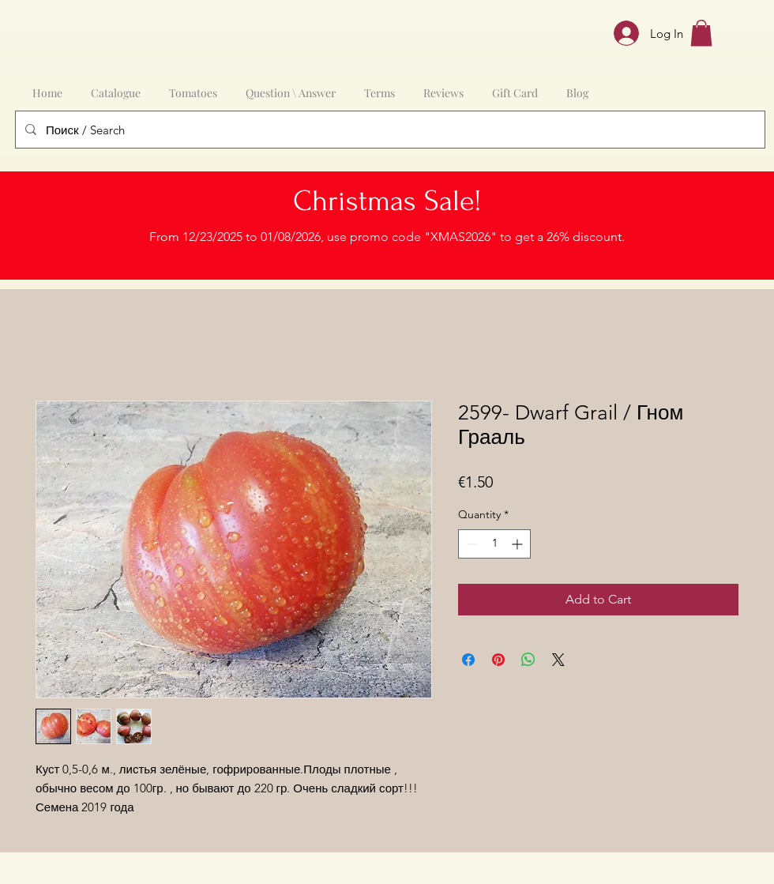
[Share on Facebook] (468, 659)
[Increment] (518, 544)
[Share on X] (558, 659)
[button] (701, 33)
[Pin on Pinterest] (498, 659)
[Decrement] (470, 544)
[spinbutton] (494, 544)
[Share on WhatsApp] (528, 659)
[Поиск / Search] (388, 129)
